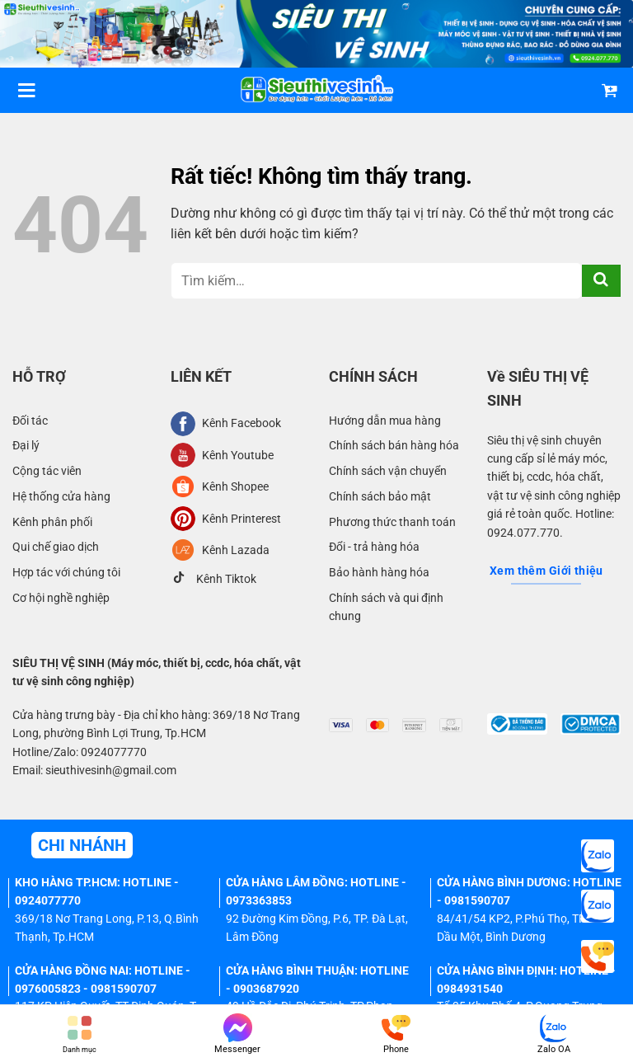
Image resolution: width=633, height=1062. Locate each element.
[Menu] (26, 90)
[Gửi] (601, 281)
